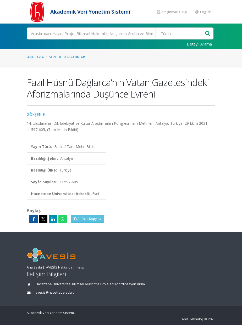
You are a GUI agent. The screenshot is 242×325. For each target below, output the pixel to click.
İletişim (81, 267)
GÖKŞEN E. (36, 114)
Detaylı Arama (199, 44)
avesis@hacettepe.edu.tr (55, 292)
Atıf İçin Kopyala (87, 218)
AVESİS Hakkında (59, 267)
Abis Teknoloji (193, 319)
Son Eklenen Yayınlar (67, 57)
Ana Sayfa (35, 57)
